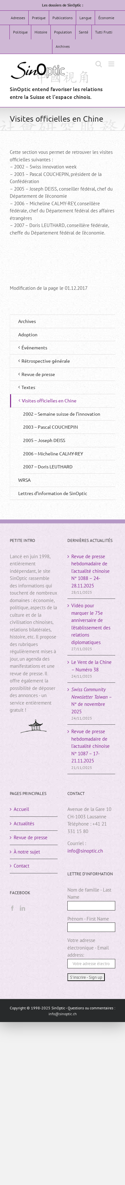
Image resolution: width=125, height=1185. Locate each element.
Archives (27, 321)
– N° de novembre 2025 (91, 700)
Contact (21, 866)
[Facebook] (12, 908)
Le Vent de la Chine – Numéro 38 (91, 666)
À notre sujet (27, 852)
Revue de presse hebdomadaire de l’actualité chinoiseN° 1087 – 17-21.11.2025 (90, 746)
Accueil (21, 809)
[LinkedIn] (22, 908)
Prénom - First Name (88, 919)
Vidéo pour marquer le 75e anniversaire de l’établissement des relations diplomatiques (90, 623)
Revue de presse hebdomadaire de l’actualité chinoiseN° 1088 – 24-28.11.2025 (90, 571)
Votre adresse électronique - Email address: (88, 947)
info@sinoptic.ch (85, 851)
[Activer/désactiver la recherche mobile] (98, 64)
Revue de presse (31, 837)
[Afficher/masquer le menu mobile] (111, 64)
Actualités (24, 823)
